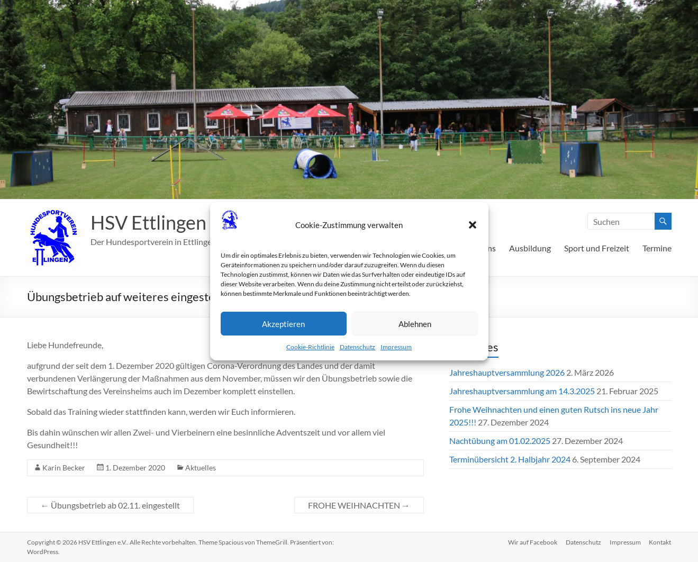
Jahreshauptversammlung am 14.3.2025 (522, 391)
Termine (657, 248)
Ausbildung (530, 248)
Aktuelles (200, 467)
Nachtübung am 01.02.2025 (499, 441)
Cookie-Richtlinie (310, 347)
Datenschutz (357, 347)
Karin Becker (63, 467)
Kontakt (660, 542)
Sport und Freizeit (596, 248)
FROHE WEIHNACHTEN (359, 505)
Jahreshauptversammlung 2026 (507, 372)
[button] (472, 225)
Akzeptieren (283, 324)
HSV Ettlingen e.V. (164, 222)
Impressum (396, 347)
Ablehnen (414, 324)
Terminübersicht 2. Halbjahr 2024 (509, 459)
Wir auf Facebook (532, 542)
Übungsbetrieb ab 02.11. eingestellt (110, 505)
